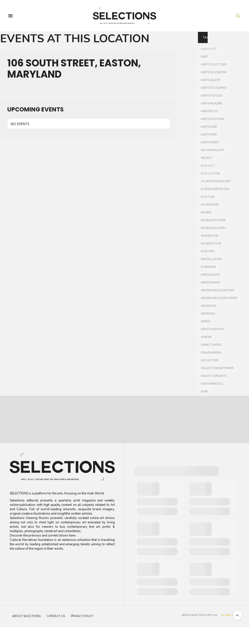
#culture (208, 197)
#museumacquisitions (217, 290)
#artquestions (212, 119)
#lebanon (208, 267)
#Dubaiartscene (213, 220)
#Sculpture (210, 360)
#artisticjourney (214, 88)
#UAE (204, 391)
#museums (208, 306)
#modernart (211, 282)
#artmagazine (211, 103)
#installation (211, 259)
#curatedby (210, 205)
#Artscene (209, 127)
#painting (208, 314)
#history (208, 251)
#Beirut (207, 158)
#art (204, 57)
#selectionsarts (214, 376)
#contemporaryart (216, 181)
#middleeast (210, 275)
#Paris (205, 321)
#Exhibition (209, 236)
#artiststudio (212, 96)
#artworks (210, 142)
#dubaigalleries (213, 228)
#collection (210, 173)
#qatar (206, 337)
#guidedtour (211, 243)
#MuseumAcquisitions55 (219, 298)
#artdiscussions (214, 72)
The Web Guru (229, 615)
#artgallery (211, 80)
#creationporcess (215, 189)
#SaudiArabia (211, 352)
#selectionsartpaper (217, 368)
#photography (212, 329)
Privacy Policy (82, 616)
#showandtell (212, 384)
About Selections (26, 616)
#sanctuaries (211, 345)
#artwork (209, 134)
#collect (208, 166)
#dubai (206, 212)
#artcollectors (213, 64)
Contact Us (55, 616)
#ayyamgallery (212, 150)
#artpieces (209, 111)
